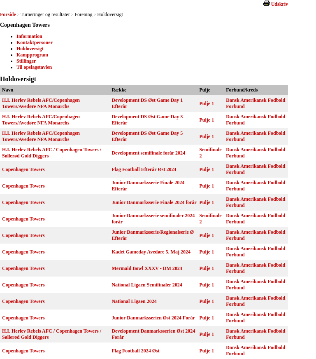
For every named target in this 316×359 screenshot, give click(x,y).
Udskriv (279, 4)
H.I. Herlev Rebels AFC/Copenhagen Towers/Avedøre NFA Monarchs (41, 103)
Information (29, 36)
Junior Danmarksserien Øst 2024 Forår (153, 318)
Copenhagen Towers (23, 169)
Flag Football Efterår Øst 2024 (144, 169)
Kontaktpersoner (34, 42)
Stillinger (26, 61)
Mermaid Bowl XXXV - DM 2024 (147, 268)
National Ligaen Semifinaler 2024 (147, 285)
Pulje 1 (207, 103)
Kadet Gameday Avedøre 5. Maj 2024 (151, 252)
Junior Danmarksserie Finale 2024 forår (154, 202)
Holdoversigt (30, 49)
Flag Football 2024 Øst (135, 351)
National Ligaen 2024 (134, 301)
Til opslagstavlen (34, 67)
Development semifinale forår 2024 (148, 153)
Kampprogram (32, 55)
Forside (8, 14)
